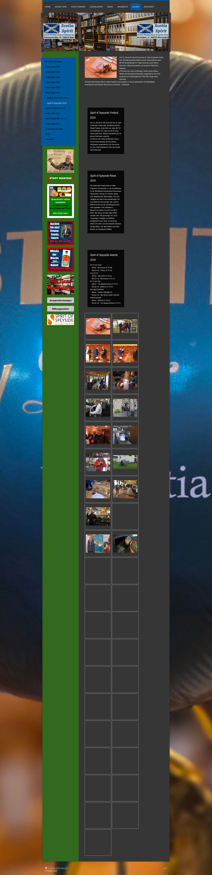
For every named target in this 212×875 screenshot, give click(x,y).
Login (164, 868)
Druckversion (52, 868)
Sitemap (64, 868)
